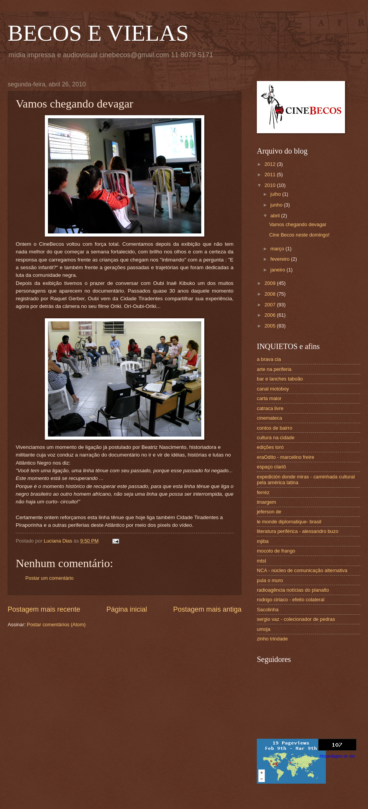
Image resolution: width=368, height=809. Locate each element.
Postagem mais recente (44, 609)
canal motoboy (273, 389)
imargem (266, 502)
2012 (270, 164)
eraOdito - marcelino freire (285, 457)
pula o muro (270, 580)
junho (277, 205)
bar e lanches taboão (280, 379)
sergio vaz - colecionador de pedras (296, 619)
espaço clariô (271, 467)
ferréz (263, 492)
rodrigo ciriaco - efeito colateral (290, 599)
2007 (270, 305)
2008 (270, 294)
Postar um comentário (49, 578)
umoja (263, 629)
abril (275, 215)
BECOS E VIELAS (98, 33)
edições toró (270, 447)
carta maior (269, 398)
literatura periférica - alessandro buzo (297, 531)
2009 (270, 283)
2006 (270, 315)
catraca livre (270, 408)
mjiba (263, 541)
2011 (270, 174)
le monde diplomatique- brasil (289, 521)
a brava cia (269, 359)
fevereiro (280, 259)
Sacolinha (268, 609)
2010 (270, 185)
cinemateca (269, 418)
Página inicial (126, 609)
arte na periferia (274, 369)
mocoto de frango (276, 551)
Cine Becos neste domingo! (299, 235)
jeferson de (269, 512)
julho (276, 194)
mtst (261, 561)
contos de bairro (274, 428)
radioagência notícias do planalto (293, 590)
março (277, 248)
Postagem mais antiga (207, 609)
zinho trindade (272, 639)
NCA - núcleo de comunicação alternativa (302, 570)
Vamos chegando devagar (297, 224)
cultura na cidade (275, 437)
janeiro (278, 270)
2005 (270, 326)
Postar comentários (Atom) (56, 624)
